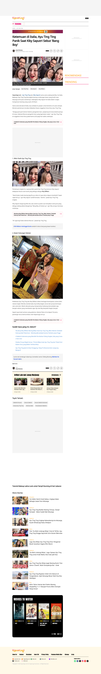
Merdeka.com (53, 659)
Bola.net (33, 659)
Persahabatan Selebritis (41, 405)
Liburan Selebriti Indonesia (41, 402)
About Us (14, 654)
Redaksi (21, 654)
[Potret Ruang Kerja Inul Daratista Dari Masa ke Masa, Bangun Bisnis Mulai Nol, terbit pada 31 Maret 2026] (36, 385)
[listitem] (24, 24)
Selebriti (31, 507)
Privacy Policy (45, 654)
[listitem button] (58, 50)
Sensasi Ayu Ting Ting (18, 405)
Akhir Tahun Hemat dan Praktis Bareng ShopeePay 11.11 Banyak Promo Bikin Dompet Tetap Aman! (44, 587)
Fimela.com (15, 661)
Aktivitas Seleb (29, 405)
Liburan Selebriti (28, 402)
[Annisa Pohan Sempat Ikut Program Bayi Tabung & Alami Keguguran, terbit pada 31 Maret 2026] (53, 385)
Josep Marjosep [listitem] (19, 50)
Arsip (72, 654)
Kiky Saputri (33, 89)
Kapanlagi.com (26, 659)
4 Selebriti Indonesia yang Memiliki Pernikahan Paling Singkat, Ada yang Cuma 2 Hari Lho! (36, 122)
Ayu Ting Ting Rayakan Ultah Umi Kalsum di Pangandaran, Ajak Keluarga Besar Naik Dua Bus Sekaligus (45, 576)
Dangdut (31, 497)
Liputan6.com (16, 659)
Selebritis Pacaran (17, 402)
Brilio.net (24, 661)
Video (30, 529)
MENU (87, 18)
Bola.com (43, 659)
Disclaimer (29, 654)
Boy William (41, 89)
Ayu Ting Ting (20, 28)
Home (13, 28)
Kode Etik (36, 654)
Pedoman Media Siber (56, 654)
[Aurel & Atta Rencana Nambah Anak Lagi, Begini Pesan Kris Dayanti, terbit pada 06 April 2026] (20, 385)
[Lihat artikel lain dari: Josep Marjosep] (56, 375)
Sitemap (67, 654)
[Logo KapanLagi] (18, 18)
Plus (30, 582)
